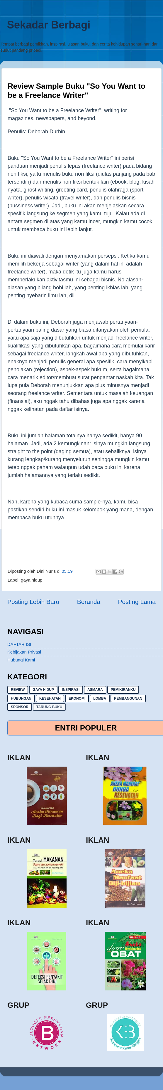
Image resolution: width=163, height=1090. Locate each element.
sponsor (19, 707)
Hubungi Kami (21, 659)
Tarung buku (49, 707)
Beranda (88, 601)
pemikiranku (123, 690)
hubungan (21, 698)
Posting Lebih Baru (33, 601)
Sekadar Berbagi (48, 25)
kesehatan (50, 698)
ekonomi (77, 698)
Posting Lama (137, 601)
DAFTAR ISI (19, 644)
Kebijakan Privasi (24, 651)
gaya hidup (31, 579)
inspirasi (70, 690)
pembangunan (128, 698)
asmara (95, 690)
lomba (99, 698)
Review (18, 690)
